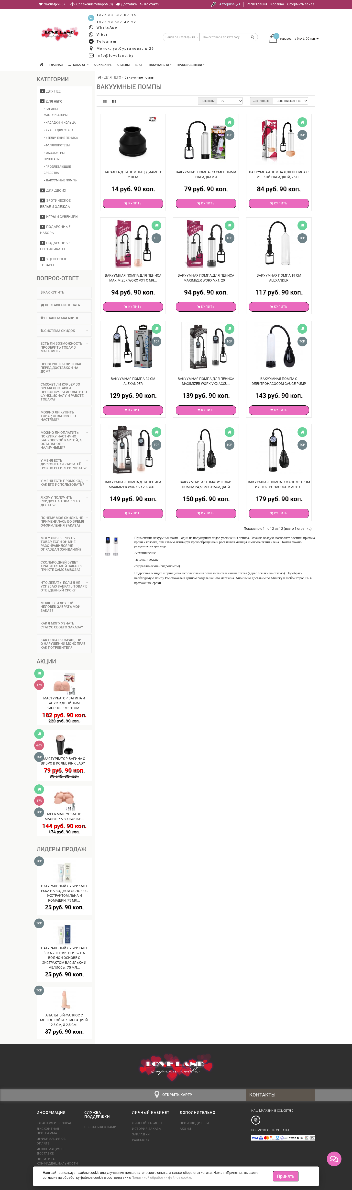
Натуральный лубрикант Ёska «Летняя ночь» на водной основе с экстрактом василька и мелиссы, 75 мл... (64, 957)
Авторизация (230, 4)
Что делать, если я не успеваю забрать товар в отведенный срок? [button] (64, 586)
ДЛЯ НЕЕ (50, 91)
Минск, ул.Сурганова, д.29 (125, 48)
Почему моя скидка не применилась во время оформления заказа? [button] (64, 521)
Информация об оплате (51, 1141)
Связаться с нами (100, 1127)
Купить (133, 203)
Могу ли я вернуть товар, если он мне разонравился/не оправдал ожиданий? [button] (64, 543)
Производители (191, 65)
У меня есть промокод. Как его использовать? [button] (64, 482)
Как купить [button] (64, 292)
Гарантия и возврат (54, 1123)
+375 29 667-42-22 (116, 22)
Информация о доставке (50, 1151)
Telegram (106, 41)
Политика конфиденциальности (57, 1161)
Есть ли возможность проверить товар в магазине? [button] (64, 347)
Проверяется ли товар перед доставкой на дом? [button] (64, 368)
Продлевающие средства (57, 170)
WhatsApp (107, 27)
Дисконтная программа (48, 1131)
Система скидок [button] (64, 331)
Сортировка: (261, 101)
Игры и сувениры (59, 217)
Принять (286, 1176)
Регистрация (257, 4)
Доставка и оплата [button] (64, 305)
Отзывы (123, 65)
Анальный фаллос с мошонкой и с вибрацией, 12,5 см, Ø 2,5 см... (64, 1020)
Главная (56, 65)
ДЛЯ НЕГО (51, 101)
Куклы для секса (58, 130)
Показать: (207, 101)
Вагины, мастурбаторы (55, 112)
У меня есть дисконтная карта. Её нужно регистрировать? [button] (64, 464)
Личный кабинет (147, 1123)
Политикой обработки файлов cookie (161, 1177)
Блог (139, 65)
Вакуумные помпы (60, 180)
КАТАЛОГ (78, 65)
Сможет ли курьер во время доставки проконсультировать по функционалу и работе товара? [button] (64, 391)
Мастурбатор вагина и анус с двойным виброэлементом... (64, 703)
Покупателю (160, 65)
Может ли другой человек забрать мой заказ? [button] (64, 607)
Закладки (141, 1134)
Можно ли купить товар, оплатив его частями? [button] (64, 416)
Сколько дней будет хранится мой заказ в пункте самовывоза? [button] (64, 566)
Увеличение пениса (61, 138)
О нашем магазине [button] (64, 318)
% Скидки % (102, 65)
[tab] (64, 292)
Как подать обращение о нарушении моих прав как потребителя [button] (64, 643)
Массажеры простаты (54, 156)
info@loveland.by (115, 56)
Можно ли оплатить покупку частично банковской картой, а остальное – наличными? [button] (64, 440)
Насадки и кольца (60, 122)
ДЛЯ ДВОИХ (53, 190)
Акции (185, 1129)
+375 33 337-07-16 (116, 15)
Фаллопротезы (57, 145)
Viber (102, 34)
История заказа (146, 1129)
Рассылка (141, 1140)
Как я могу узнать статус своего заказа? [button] (64, 625)
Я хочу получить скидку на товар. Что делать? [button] (64, 501)
